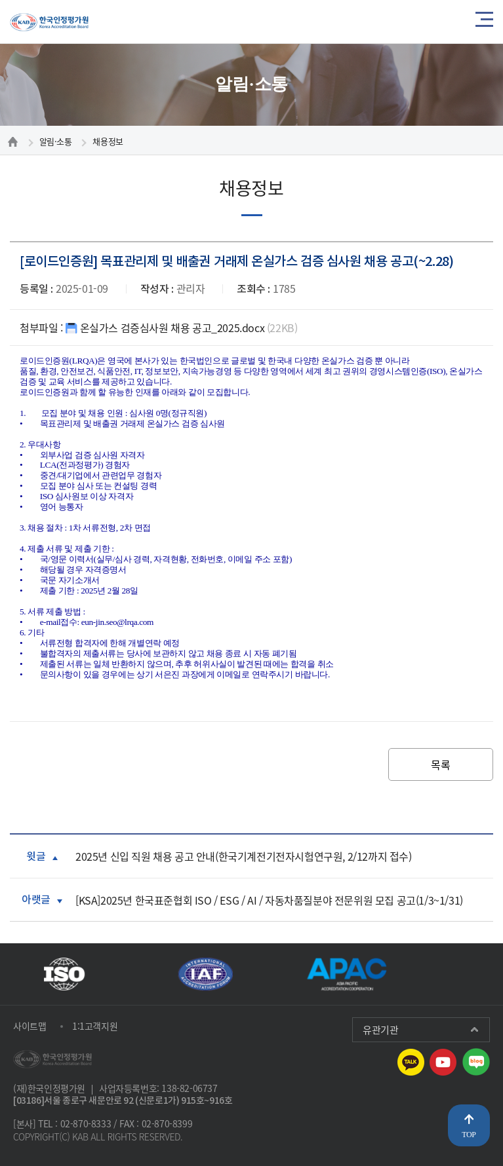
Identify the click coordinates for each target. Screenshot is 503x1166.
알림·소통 (55, 141)
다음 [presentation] (478, 974)
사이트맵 (29, 1026)
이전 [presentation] (429, 974)
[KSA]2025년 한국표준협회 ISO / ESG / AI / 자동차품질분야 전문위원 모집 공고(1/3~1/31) (269, 902)
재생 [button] (454, 974)
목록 (440, 767)
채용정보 (107, 141)
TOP (468, 1134)
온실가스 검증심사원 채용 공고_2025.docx (182, 329)
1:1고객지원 (94, 1026)
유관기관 (380, 1030)
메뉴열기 (484, 21)
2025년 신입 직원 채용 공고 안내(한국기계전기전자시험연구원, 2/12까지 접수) (243, 859)
